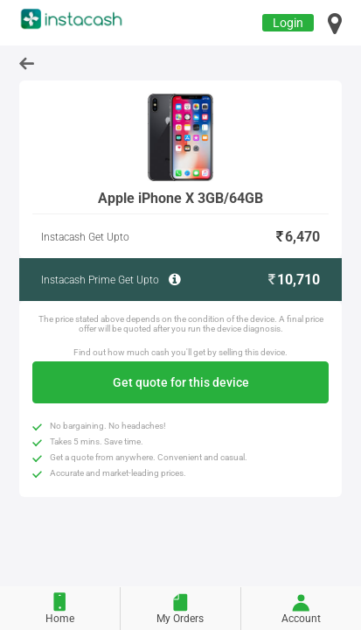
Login (288, 23)
